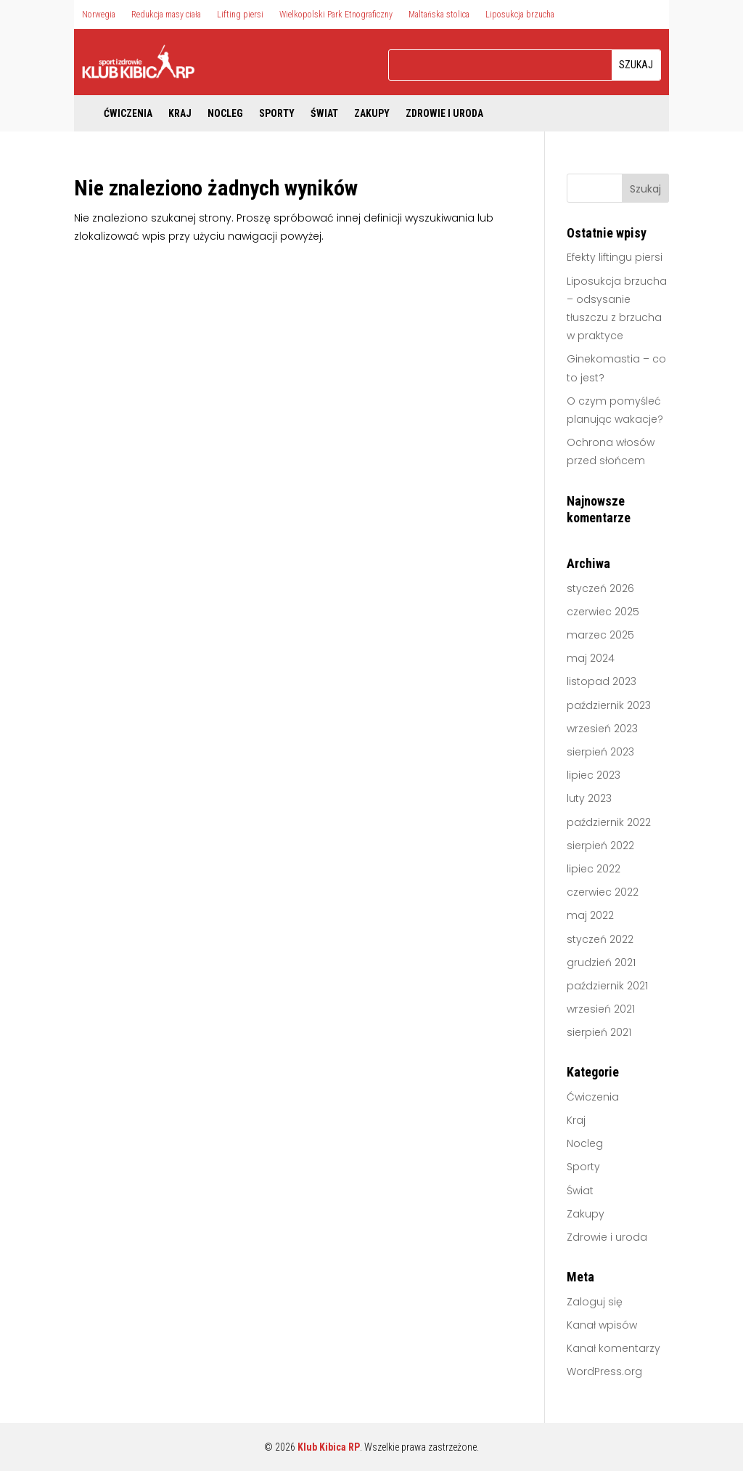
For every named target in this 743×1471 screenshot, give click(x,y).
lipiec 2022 (593, 869)
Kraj (180, 113)
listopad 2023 (601, 681)
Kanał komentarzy (613, 1348)
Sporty (277, 113)
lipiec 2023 (593, 775)
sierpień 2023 (600, 752)
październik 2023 (609, 705)
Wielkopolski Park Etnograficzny (336, 14)
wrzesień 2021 (601, 1009)
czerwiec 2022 (603, 892)
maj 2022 (590, 915)
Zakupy (372, 113)
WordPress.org (604, 1371)
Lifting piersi (240, 14)
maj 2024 (591, 658)
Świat (324, 113)
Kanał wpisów (602, 1325)
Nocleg (225, 113)
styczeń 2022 (600, 939)
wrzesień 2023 (602, 728)
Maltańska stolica (439, 14)
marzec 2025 (600, 635)
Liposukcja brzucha (519, 14)
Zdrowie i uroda (444, 113)
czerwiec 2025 (603, 611)
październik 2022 (609, 822)
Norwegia (98, 14)
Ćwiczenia (128, 113)
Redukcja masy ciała (166, 14)
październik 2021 (607, 985)
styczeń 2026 (600, 588)
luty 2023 (589, 798)
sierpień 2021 (599, 1032)
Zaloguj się (595, 1301)
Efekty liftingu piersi (614, 257)
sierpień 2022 (600, 845)
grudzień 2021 (601, 962)
